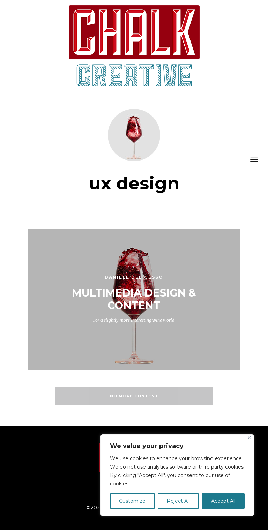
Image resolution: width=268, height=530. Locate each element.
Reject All (178, 501)
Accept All (223, 501)
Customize (132, 501)
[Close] (249, 437)
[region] (177, 475)
